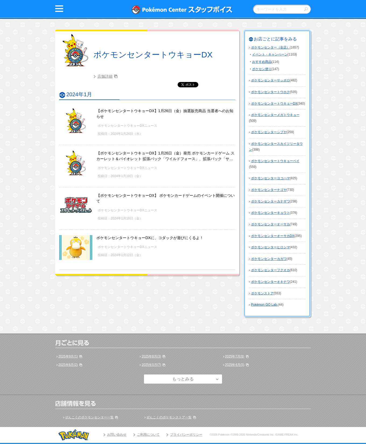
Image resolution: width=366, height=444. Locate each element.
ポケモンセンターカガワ (269, 259)
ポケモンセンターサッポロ (270, 80)
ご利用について (148, 434)
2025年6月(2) (68, 365)
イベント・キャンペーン (270, 54)
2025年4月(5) (234, 365)
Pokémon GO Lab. (264, 305)
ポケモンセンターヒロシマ (270, 247)
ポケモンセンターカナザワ (270, 201)
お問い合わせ (116, 434)
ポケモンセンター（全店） (270, 47)
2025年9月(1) (68, 356)
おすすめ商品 (262, 62)
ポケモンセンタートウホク (270, 92)
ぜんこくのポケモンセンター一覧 (89, 417)
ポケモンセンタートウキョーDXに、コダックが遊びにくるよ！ (149, 238)
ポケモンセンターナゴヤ (269, 190)
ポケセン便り (262, 69)
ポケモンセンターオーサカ (270, 224)
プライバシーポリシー (186, 434)
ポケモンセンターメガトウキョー (275, 115)
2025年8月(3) (151, 356)
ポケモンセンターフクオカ (270, 270)
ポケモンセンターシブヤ (269, 132)
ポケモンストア (262, 293)
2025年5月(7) (151, 365)
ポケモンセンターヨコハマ (270, 178)
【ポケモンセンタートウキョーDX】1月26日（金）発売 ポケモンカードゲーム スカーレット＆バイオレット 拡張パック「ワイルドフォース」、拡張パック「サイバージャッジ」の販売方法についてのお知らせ (165, 159)
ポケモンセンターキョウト (270, 213)
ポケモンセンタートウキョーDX (153, 54)
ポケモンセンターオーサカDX (272, 236)
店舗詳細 (104, 76)
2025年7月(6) (234, 356)
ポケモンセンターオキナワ (270, 282)
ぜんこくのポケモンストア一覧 (169, 417)
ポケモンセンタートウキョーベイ (275, 161)
